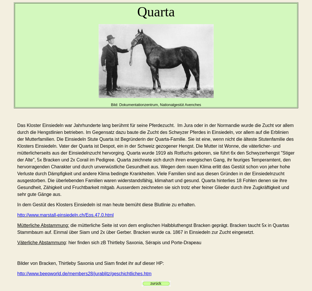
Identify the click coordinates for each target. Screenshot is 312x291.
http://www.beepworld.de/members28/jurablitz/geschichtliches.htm (84, 273)
